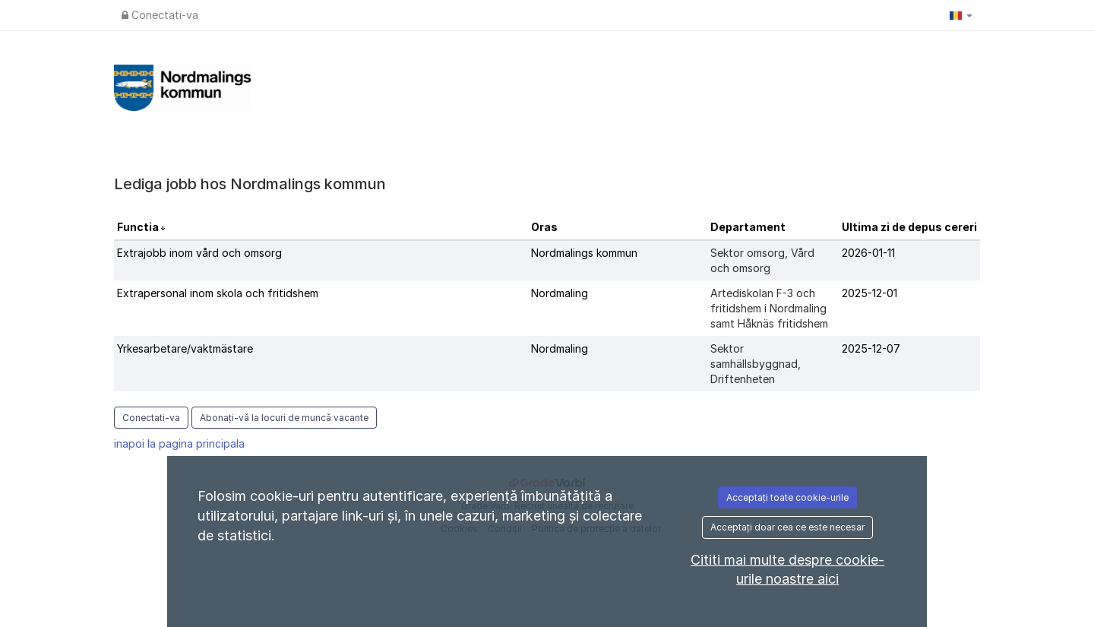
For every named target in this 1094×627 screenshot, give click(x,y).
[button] (961, 15)
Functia (139, 226)
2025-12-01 (869, 293)
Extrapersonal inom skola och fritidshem (217, 293)
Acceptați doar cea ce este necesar (787, 527)
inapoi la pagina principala (179, 443)
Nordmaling (559, 293)
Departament (748, 226)
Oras (544, 226)
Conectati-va (160, 14)
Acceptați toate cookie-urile (787, 497)
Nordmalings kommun (584, 252)
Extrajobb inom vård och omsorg (199, 252)
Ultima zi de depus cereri (909, 226)
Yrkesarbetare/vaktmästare (185, 348)
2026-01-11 (868, 252)
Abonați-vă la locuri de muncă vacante (284, 417)
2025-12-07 (871, 348)
